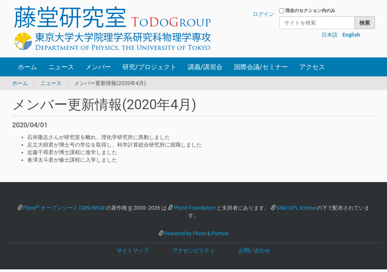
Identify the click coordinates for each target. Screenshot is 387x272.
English (351, 35)
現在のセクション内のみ (310, 10)
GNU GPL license (296, 208)
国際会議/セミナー (261, 67)
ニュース (61, 67)
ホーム (27, 67)
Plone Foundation (194, 208)
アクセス (312, 67)
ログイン (263, 14)
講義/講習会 (205, 67)
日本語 (329, 35)
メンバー (98, 67)
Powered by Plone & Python (196, 233)
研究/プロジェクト (149, 67)
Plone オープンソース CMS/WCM (64, 208)
